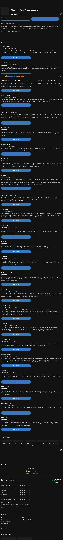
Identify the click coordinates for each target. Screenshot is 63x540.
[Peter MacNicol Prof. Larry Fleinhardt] (53, 417)
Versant (13, 524)
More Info (40, 6)
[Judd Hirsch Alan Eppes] (41, 417)
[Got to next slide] (61, 417)
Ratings (28, 6)
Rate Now (35, 440)
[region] (31, 531)
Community (27, 440)
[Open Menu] (2, 2)
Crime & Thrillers (5, 488)
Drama (3, 486)
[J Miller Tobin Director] (6, 417)
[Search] (61, 2)
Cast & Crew (17, 6)
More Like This (51, 6)
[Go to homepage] (14, 2)
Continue (28, 537)
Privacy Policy (53, 524)
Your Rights (47, 526)
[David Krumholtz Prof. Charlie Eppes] (30, 417)
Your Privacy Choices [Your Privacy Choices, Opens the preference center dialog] (16, 537)
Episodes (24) (5, 6)
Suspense (8, 486)
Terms (30, 524)
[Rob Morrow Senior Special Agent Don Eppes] (18, 417)
